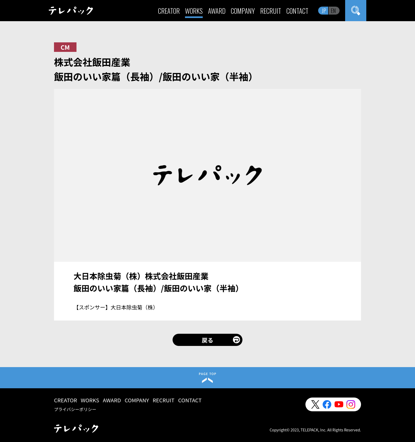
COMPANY (243, 11)
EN (333, 11)
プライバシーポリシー (75, 409)
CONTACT (297, 11)
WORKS (194, 11)
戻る (207, 340)
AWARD (216, 11)
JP (324, 11)
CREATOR (169, 11)
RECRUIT (270, 11)
